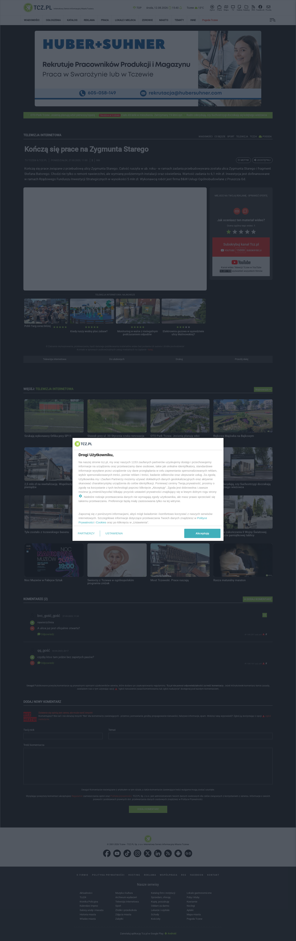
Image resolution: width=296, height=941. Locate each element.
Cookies (101, 522)
